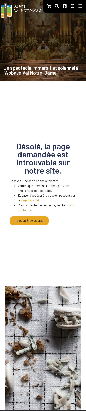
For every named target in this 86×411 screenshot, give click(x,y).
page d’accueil (30, 200)
